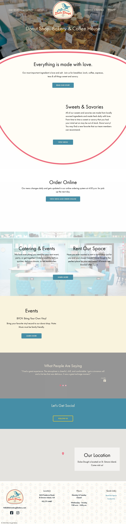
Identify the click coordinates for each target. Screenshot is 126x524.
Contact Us (111, 499)
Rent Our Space (111, 495)
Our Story (14, 10)
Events (111, 10)
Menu (40, 10)
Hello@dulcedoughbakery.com (14, 508)
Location (28, 10)
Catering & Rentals (94, 10)
